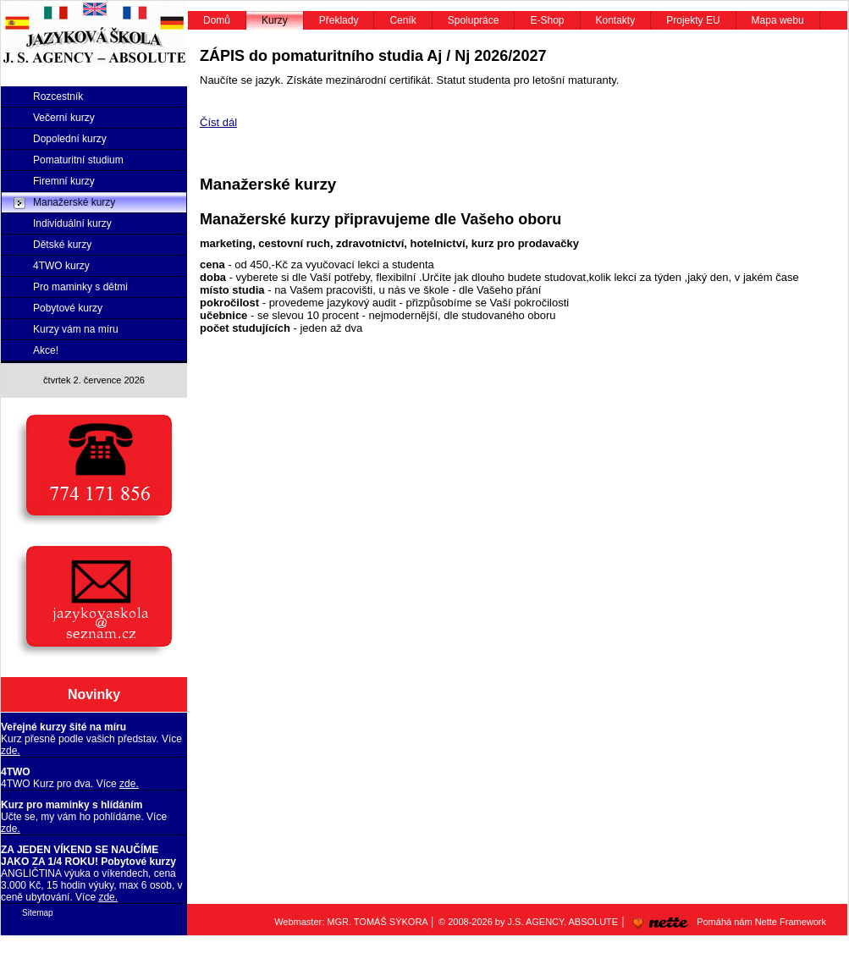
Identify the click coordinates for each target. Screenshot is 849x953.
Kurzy (275, 20)
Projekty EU (692, 20)
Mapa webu (778, 20)
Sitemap (37, 912)
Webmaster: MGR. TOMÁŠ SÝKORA (350, 922)
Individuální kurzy (72, 223)
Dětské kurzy (62, 245)
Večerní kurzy (64, 118)
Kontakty (616, 20)
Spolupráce (473, 20)
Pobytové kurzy (67, 308)
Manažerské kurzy (74, 202)
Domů (216, 20)
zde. (10, 751)
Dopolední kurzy (70, 139)
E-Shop (547, 20)
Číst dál (218, 122)
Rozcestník (58, 96)
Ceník (402, 20)
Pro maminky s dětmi (80, 287)
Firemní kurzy (64, 181)
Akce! (45, 350)
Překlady (339, 20)
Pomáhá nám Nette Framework (726, 922)
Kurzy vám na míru (76, 329)
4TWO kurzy (61, 266)
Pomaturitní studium (78, 160)
